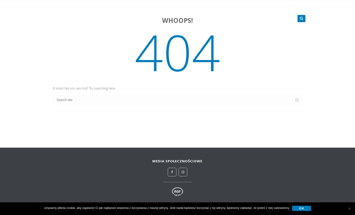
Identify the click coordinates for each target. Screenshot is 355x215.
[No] (349, 208)
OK (301, 208)
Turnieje (282, 18)
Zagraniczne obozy (246, 18)
